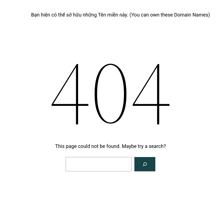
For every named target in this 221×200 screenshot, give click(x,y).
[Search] (144, 164)
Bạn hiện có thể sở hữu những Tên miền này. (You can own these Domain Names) (120, 15)
